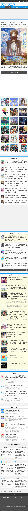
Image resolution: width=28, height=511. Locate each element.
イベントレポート (16, 7)
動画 (4, 478)
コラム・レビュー (21, 461)
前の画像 (2, 72)
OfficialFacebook (11, 497)
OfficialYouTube (24, 497)
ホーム (2, 7)
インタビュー (6, 461)
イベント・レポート (21, 447)
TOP (14, 494)
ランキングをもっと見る (14, 269)
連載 (18, 478)
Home (5, 497)
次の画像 (25, 72)
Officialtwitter (18, 497)
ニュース (8, 7)
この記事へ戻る (14, 72)
